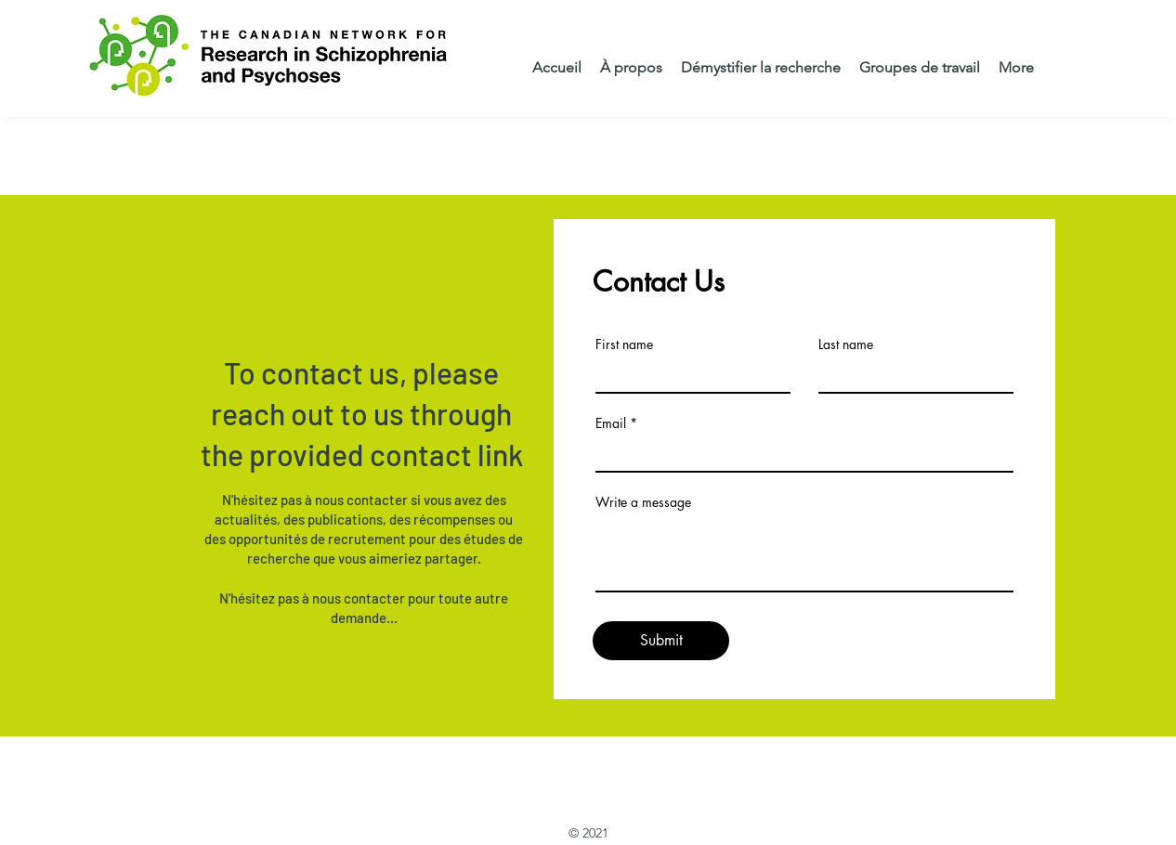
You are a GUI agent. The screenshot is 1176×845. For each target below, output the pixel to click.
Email (610, 423)
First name (624, 344)
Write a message (643, 502)
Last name (845, 344)
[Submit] (661, 640)
